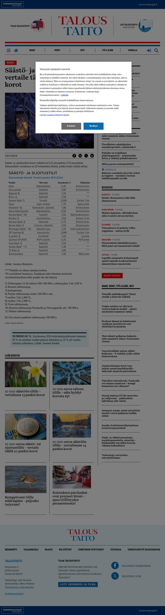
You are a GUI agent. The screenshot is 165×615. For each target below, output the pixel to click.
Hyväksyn (93, 126)
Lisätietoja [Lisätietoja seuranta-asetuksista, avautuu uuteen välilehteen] (64, 95)
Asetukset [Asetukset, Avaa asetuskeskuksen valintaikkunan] (71, 126)
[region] (83, 97)
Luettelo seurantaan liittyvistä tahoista (54, 115)
